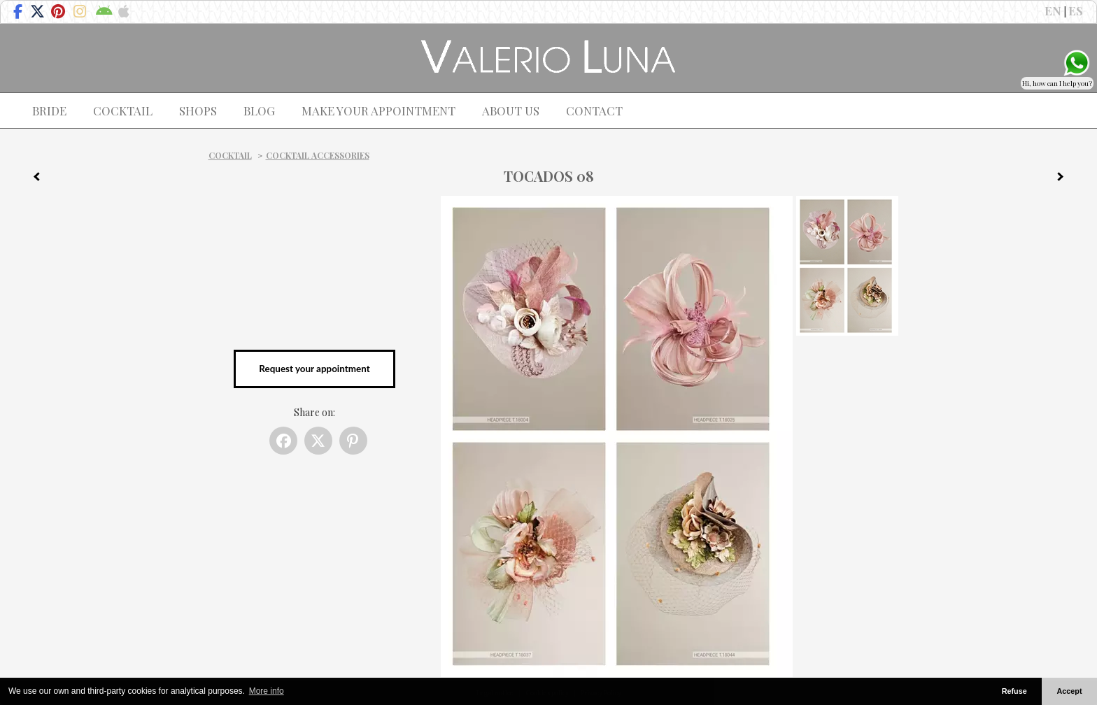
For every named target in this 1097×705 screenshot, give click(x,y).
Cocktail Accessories (317, 155)
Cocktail (230, 155)
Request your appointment (314, 368)
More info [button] (266, 691)
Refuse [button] (1014, 691)
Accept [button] (1069, 691)
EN (1053, 10)
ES (1075, 10)
